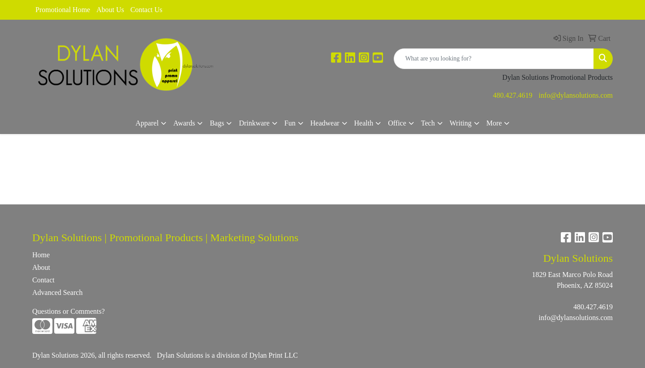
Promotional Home (62, 9)
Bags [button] (217, 123)
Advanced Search (57, 292)
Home (41, 255)
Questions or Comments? (68, 311)
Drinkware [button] (254, 123)
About (41, 267)
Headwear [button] (325, 123)
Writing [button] (461, 123)
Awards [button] (184, 123)
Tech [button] (428, 123)
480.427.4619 (513, 95)
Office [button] (397, 123)
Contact (43, 280)
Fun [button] (290, 123)
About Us (110, 9)
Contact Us (146, 9)
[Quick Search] (494, 58)
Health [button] (364, 123)
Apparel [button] (147, 123)
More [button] (494, 123)
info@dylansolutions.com (576, 95)
